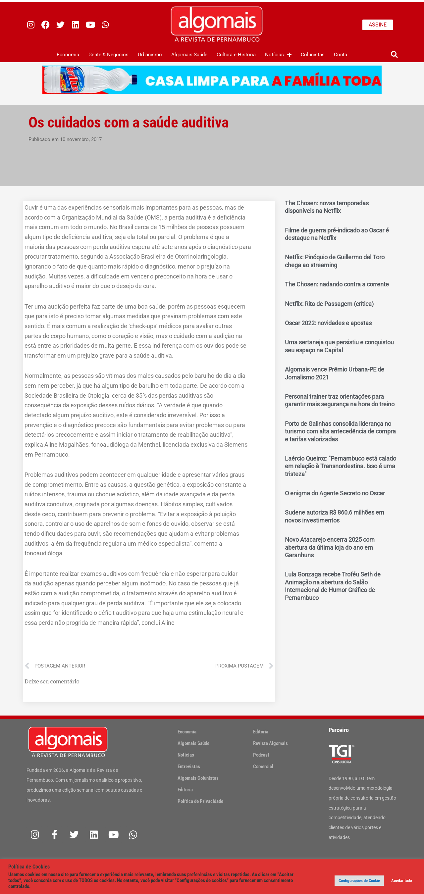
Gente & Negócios (108, 55)
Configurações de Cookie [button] (359, 880)
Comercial (263, 767)
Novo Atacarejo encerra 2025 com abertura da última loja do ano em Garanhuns (330, 547)
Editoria (185, 790)
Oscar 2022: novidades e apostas (328, 323)
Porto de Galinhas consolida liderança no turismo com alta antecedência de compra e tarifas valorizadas (340, 431)
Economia (68, 55)
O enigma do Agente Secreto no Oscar (335, 493)
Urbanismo (150, 55)
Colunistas (313, 55)
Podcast (261, 755)
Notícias (278, 55)
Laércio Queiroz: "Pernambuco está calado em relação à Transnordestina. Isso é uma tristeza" (340, 466)
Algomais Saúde (189, 55)
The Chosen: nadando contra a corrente (337, 284)
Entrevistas (189, 767)
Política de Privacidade (200, 801)
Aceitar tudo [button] (401, 880)
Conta (340, 55)
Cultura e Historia (236, 55)
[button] (394, 55)
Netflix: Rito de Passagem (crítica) (329, 303)
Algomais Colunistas (198, 778)
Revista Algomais (270, 743)
